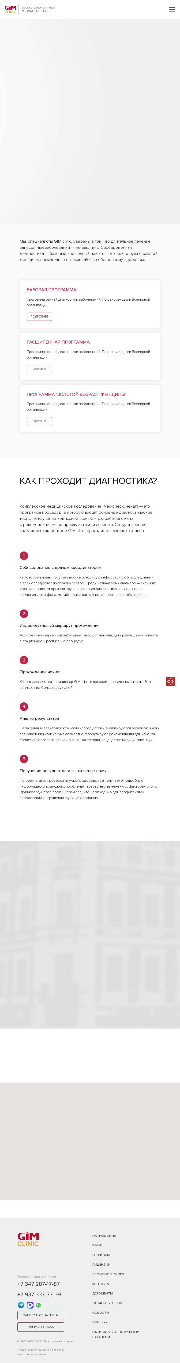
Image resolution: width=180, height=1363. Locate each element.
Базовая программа (51, 290)
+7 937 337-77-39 (39, 1294)
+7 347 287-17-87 (38, 1284)
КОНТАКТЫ (100, 1284)
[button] (40, 1315)
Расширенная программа (58, 342)
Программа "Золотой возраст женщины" (76, 394)
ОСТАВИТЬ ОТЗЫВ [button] (107, 1303)
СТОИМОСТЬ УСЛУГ (108, 1274)
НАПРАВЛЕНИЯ (104, 1236)
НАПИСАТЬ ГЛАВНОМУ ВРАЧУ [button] (115, 1332)
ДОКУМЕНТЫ (102, 1293)
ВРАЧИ (97, 1245)
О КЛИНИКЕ (101, 1255)
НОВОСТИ (100, 1313)
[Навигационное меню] (172, 9)
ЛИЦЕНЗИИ (101, 1265)
